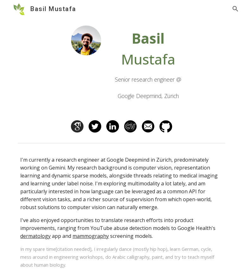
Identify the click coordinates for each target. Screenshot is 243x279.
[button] (235, 8)
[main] (148, 65)
